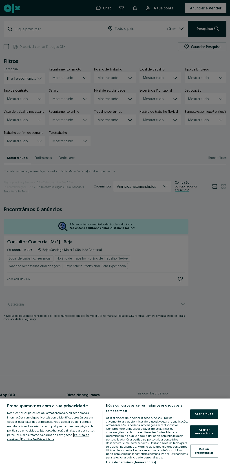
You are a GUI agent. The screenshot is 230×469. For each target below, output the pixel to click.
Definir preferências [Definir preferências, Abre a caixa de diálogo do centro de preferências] (204, 450)
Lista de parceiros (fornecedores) (131, 462)
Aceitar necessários (204, 431)
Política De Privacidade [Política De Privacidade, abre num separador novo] (37, 439)
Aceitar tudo (204, 414)
